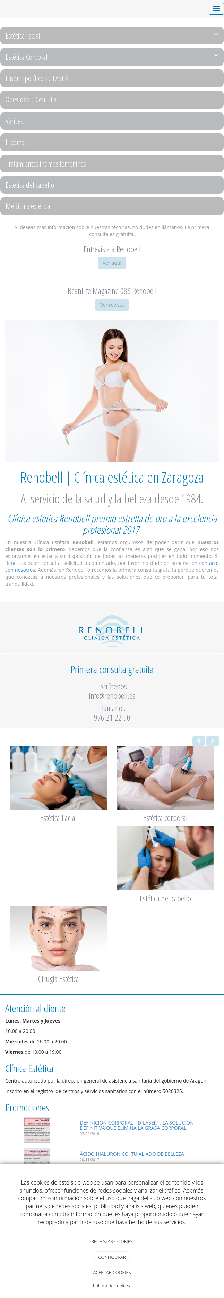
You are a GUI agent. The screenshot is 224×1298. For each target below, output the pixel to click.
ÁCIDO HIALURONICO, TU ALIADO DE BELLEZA (132, 1154)
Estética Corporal (112, 56)
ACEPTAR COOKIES (112, 1272)
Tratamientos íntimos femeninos (46, 163)
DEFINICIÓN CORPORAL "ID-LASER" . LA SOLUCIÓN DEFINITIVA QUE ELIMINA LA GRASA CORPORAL (136, 1125)
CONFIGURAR (112, 1257)
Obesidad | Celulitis (31, 99)
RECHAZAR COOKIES (112, 1241)
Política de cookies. (112, 1285)
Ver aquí (112, 263)
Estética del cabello (30, 184)
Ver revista (112, 305)
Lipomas (16, 142)
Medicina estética (28, 206)
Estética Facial (112, 35)
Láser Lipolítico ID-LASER (37, 78)
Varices (14, 121)
